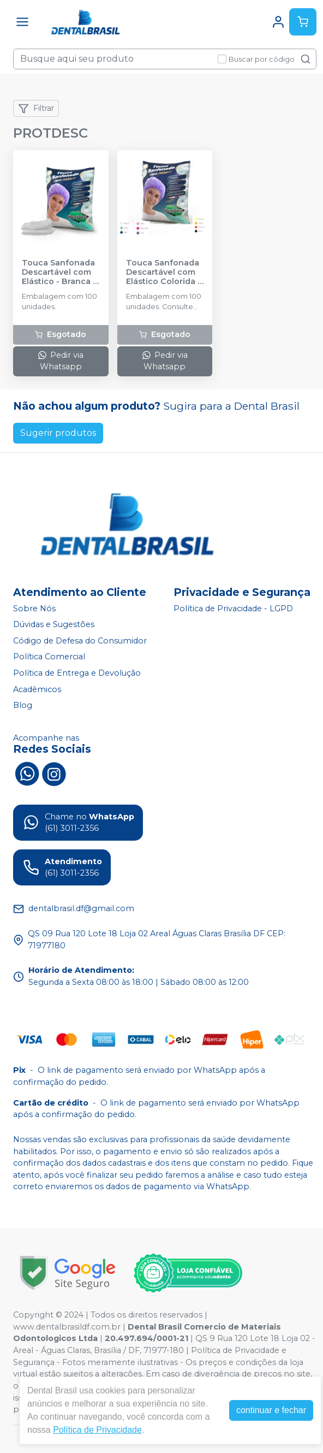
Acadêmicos (37, 689)
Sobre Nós (34, 608)
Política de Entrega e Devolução (77, 673)
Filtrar (36, 108)
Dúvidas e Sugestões (53, 624)
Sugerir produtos (58, 433)
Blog (22, 705)
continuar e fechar (271, 1410)
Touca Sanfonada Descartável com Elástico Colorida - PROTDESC (163, 272)
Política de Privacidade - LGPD (233, 608)
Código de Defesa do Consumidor (80, 641)
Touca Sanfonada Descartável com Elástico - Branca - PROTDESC (59, 272)
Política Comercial (49, 657)
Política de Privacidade (97, 1429)
